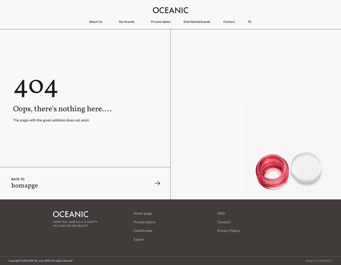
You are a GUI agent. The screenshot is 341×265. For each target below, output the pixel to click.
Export (139, 239)
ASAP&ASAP (325, 260)
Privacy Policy (228, 231)
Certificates (143, 231)
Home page (143, 213)
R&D (221, 213)
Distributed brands (197, 21)
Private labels (160, 21)
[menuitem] (250, 22)
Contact (229, 21)
